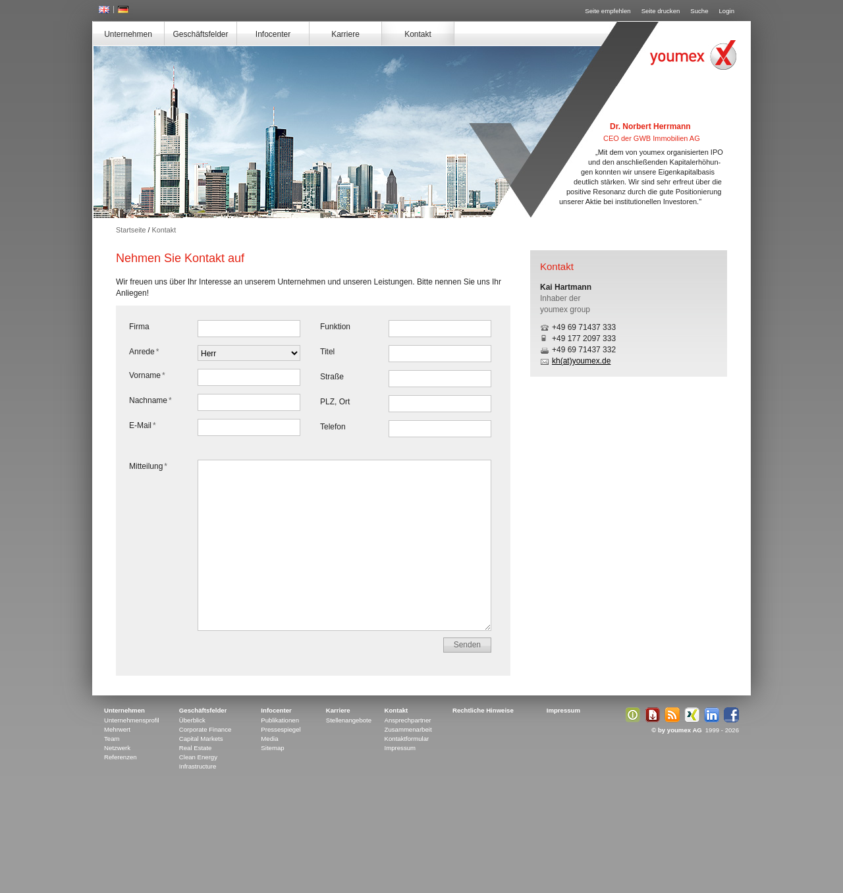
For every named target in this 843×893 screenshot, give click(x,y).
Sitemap (272, 747)
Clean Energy (198, 757)
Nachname (150, 400)
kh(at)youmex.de (581, 360)
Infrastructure (198, 766)
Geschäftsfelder (200, 34)
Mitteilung (148, 466)
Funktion (335, 326)
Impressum (400, 747)
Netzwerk (117, 747)
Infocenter (273, 34)
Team (111, 738)
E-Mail (142, 425)
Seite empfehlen (607, 10)
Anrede (144, 351)
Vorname (147, 375)
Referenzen (120, 757)
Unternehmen (128, 34)
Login (726, 10)
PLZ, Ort (335, 401)
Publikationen (280, 720)
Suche (699, 10)
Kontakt (417, 34)
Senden (467, 644)
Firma (139, 326)
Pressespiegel (280, 729)
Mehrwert (117, 729)
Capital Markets (201, 738)
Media (269, 738)
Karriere (345, 34)
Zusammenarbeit (408, 729)
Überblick (192, 720)
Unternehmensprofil (131, 720)
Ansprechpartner (408, 720)
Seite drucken (660, 10)
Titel (327, 351)
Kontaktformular (407, 738)
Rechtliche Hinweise (483, 710)
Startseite (131, 230)
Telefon (333, 426)
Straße (332, 376)
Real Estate (195, 747)
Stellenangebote (348, 720)
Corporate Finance (205, 729)
